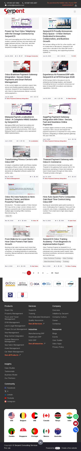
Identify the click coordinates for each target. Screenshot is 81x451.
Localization (34, 141)
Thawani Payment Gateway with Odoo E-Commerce (58, 160)
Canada (46, 420)
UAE (34, 420)
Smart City (9, 310)
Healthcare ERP (35, 337)
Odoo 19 (35, 220)
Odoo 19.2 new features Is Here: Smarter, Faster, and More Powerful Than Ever (20, 199)
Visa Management (12, 333)
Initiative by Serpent (60, 313)
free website (72, 448)
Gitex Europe (72, 98)
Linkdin (10, 395)
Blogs (54, 333)
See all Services (35, 324)
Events (55, 337)
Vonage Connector (32, 56)
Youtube (10, 398)
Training (32, 313)
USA (11, 420)
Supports (32, 310)
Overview (56, 310)
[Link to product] (10, 284)
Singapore (23, 436)
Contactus (56, 324)
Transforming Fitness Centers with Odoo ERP (21, 160)
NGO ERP (32, 340)
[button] (40, 442)
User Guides (57, 340)
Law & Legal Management (15, 326)
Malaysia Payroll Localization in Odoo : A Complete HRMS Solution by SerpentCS (21, 119)
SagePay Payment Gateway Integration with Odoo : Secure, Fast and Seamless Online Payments (57, 121)
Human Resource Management (12, 340)
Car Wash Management (14, 352)
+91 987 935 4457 (29, 3)
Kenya (57, 420)
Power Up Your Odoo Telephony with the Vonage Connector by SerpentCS (20, 33)
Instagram (11, 401)
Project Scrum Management (16, 329)
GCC (74, 56)
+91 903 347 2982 (12, 3)
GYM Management (12, 322)
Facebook (11, 388)
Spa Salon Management (14, 345)
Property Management (14, 313)
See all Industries (36, 344)
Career (55, 320)
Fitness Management (13, 178)
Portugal (34, 436)
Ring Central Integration (14, 336)
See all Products (11, 355)
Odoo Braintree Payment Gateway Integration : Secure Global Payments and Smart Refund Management (21, 78)
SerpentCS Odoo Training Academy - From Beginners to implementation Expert (57, 241)
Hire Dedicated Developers (39, 317)
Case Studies (10, 368)
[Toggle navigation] (75, 11)
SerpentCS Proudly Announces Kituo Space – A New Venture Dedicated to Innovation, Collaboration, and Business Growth (57, 36)
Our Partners (10, 378)
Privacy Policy (58, 347)
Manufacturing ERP (36, 333)
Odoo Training (71, 266)
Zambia (11, 436)
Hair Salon (35, 266)
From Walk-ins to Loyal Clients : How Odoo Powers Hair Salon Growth (19, 241)
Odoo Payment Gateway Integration (18, 98)
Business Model (11, 375)
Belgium (23, 420)
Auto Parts (73, 220)
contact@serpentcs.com (15, 5)
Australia (57, 436)
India (69, 420)
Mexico (46, 436)
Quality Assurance (36, 320)
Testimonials (9, 371)
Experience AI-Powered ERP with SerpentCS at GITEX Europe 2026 (59, 75)
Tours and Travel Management (11, 318)
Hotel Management (12, 348)
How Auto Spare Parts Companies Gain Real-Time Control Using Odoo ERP (59, 199)
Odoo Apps (56, 344)
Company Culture (59, 317)
